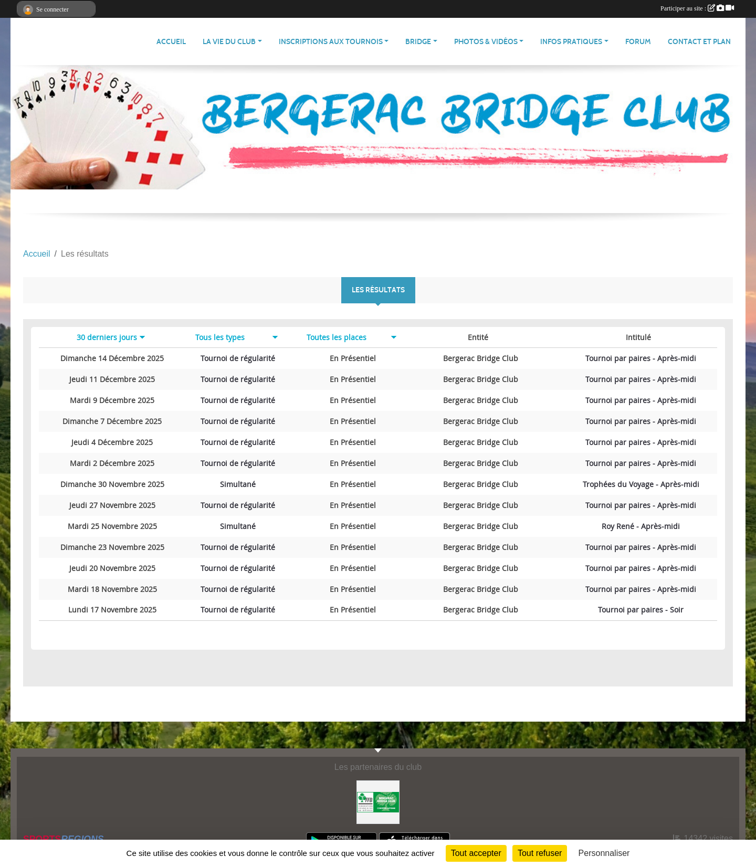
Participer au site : (697, 8)
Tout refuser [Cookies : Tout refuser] (540, 853)
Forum (638, 41)
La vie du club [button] (229, 41)
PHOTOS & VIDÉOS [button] (486, 41)
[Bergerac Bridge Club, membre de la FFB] (378, 801)
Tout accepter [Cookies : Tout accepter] (476, 853)
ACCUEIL (171, 41)
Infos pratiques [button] (571, 41)
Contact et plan (699, 41)
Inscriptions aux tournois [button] (331, 41)
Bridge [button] (418, 41)
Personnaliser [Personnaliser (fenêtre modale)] (604, 853)
